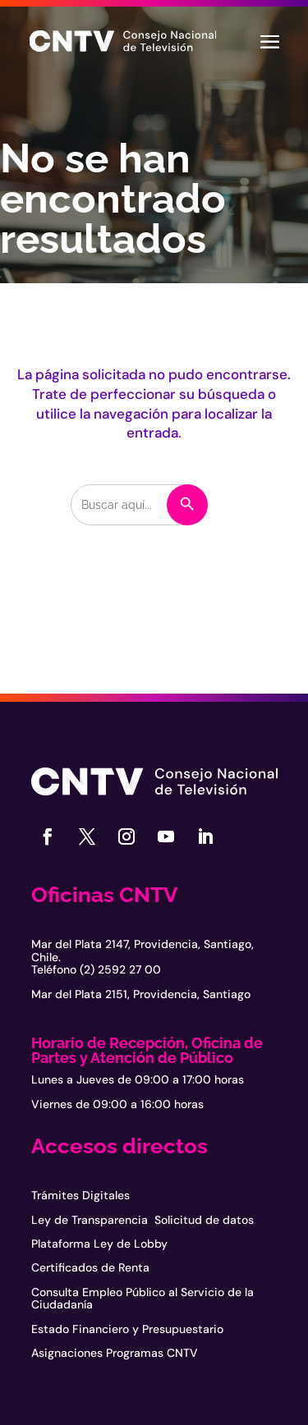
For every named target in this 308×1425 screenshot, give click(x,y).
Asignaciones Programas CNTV (114, 1352)
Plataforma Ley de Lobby (99, 1243)
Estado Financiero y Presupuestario (127, 1329)
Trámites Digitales (80, 1195)
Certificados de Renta (90, 1267)
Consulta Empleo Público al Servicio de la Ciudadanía (142, 1298)
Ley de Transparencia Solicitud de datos (142, 1219)
